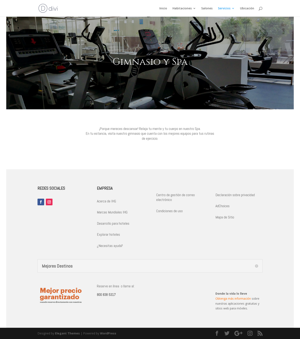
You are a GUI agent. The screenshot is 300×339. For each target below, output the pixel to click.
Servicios (224, 8)
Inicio (163, 8)
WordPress (108, 333)
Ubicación (247, 8)
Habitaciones (182, 8)
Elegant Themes (67, 333)
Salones (206, 8)
